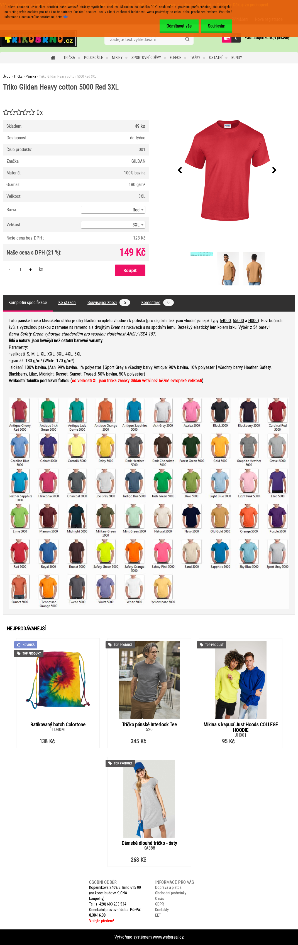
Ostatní (216, 57)
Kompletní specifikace (27, 302)
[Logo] (38, 38)
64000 (225, 320)
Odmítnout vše (179, 26)
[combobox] (113, 210)
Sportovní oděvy (146, 57)
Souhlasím (216, 26)
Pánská (31, 76)
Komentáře (157, 302)
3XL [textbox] (136, 225)
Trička (69, 57)
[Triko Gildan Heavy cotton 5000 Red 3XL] (227, 170)
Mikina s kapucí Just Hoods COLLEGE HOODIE (241, 727)
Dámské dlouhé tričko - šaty (149, 843)
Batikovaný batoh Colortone (58, 724)
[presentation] (180, 170)
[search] (187, 39)
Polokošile (93, 57)
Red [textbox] (136, 210)
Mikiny (117, 57)
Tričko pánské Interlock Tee (149, 724)
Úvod (7, 76)
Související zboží (108, 302)
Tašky (195, 57)
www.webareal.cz (168, 937)
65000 (238, 320)
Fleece (175, 57)
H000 (253, 320)
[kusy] (20, 269)
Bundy (236, 57)
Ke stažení (67, 302)
